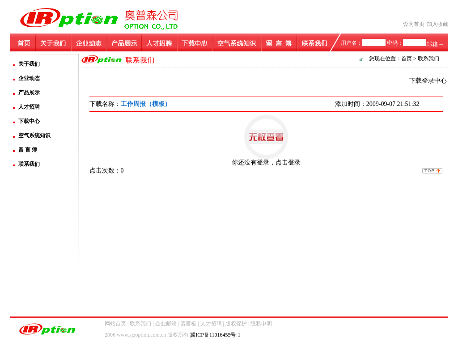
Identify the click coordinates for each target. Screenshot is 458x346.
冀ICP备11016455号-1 (215, 335)
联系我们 (29, 164)
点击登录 (288, 162)
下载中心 (29, 121)
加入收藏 (437, 24)
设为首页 (413, 24)
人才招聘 (29, 107)
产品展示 (29, 92)
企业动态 (29, 78)
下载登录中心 (428, 80)
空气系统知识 (34, 135)
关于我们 (29, 64)
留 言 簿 (27, 150)
